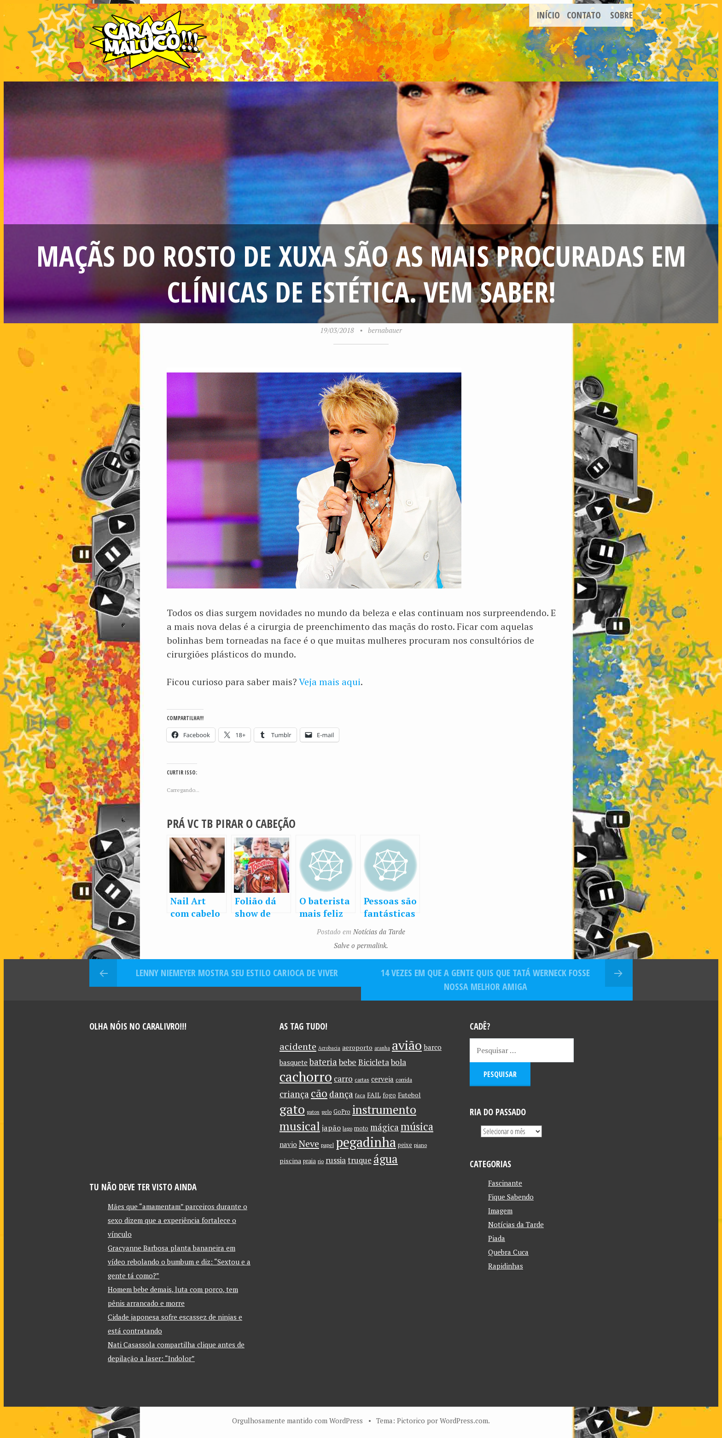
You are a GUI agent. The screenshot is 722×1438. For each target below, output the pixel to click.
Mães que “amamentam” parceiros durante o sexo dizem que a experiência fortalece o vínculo (177, 1220)
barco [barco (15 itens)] (433, 1047)
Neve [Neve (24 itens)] (309, 1143)
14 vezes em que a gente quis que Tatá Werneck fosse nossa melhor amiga (485, 979)
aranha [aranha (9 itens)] (382, 1048)
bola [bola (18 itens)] (398, 1062)
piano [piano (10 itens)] (420, 1144)
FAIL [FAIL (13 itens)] (374, 1094)
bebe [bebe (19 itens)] (347, 1062)
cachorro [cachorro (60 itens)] (305, 1076)
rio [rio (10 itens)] (321, 1161)
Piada (496, 1238)
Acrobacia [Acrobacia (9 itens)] (329, 1048)
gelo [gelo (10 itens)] (326, 1111)
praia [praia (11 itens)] (309, 1161)
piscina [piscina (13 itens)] (290, 1160)
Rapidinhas (505, 1265)
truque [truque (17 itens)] (360, 1160)
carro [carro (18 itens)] (343, 1078)
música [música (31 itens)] (417, 1126)
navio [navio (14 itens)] (288, 1144)
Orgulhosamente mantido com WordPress (297, 1420)
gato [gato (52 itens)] (292, 1109)
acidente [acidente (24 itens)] (297, 1046)
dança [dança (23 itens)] (341, 1094)
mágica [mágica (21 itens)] (384, 1127)
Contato (584, 15)
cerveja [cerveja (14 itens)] (382, 1079)
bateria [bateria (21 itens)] (323, 1061)
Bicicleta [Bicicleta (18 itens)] (373, 1062)
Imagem (500, 1210)
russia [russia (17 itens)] (336, 1160)
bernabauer (385, 330)
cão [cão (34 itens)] (319, 1093)
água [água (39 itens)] (385, 1158)
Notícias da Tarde (379, 931)
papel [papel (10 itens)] (327, 1144)
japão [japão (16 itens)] (331, 1128)
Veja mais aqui (330, 681)
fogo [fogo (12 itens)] (389, 1095)
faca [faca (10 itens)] (360, 1095)
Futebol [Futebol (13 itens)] (409, 1094)
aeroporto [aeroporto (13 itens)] (357, 1047)
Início (548, 15)
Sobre (621, 15)
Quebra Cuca (508, 1252)
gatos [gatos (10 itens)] (313, 1111)
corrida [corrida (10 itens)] (404, 1079)
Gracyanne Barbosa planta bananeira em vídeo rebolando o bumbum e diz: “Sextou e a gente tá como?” (179, 1261)
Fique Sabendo (511, 1196)
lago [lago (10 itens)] (347, 1128)
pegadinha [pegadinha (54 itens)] (366, 1142)
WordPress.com (464, 1420)
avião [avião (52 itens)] (407, 1045)
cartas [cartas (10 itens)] (362, 1079)
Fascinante (505, 1183)
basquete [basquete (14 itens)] (293, 1062)
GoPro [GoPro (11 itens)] (341, 1112)
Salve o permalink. (361, 945)
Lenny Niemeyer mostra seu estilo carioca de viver (237, 972)
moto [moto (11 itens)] (361, 1128)
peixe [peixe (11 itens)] (405, 1145)
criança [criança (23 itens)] (294, 1094)
